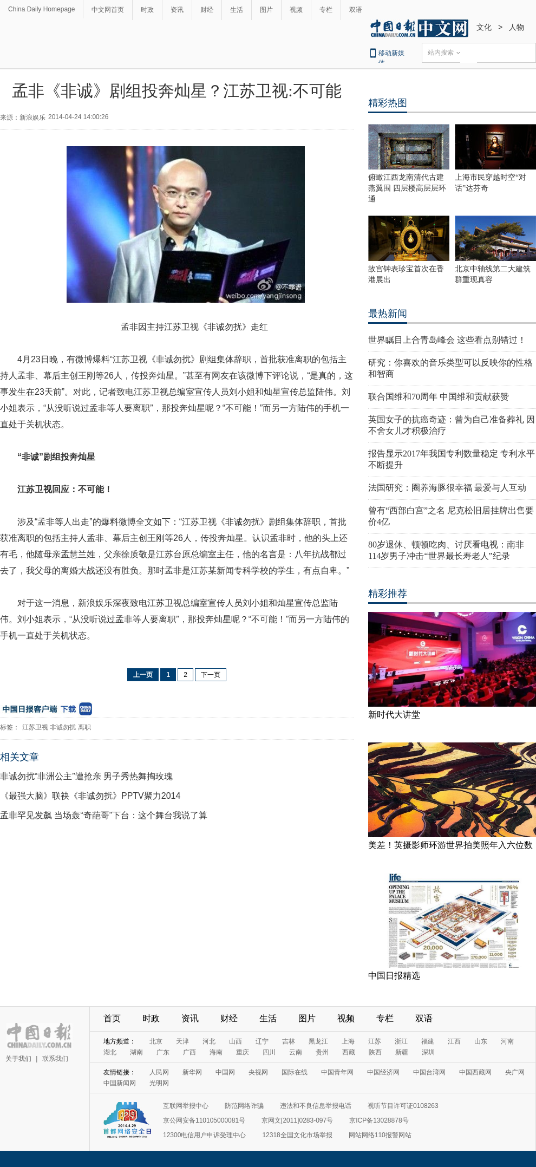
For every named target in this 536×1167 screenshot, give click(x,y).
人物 (516, 27)
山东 (480, 1041)
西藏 (348, 1052)
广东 (162, 1052)
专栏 (325, 10)
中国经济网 (383, 1072)
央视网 (258, 1072)
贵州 (322, 1052)
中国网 (225, 1072)
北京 (155, 1041)
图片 (266, 10)
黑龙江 (318, 1041)
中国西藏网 (475, 1072)
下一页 (210, 675)
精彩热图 (387, 102)
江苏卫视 (35, 727)
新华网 (192, 1072)
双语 (355, 10)
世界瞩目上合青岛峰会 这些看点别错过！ (447, 339)
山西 (235, 1041)
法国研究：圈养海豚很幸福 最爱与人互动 (447, 487)
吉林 (288, 1041)
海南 (216, 1052)
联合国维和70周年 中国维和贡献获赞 (438, 396)
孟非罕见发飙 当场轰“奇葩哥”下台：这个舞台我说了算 (103, 815)
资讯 (177, 10)
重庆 (242, 1052)
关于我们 (18, 1058)
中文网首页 (107, 10)
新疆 (401, 1052)
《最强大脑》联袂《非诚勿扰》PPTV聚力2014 (90, 795)
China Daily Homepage (41, 9)
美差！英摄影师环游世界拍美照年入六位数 (450, 845)
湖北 (109, 1052)
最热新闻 (387, 313)
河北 (208, 1041)
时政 (147, 10)
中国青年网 (337, 1072)
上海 (348, 1041)
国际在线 (295, 1072)
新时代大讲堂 (394, 714)
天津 (182, 1041)
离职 (84, 727)
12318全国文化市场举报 (297, 1135)
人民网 (159, 1072)
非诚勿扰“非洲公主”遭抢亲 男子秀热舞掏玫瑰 (86, 776)
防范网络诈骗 (244, 1106)
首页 (112, 1018)
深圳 (428, 1052)
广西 (189, 1052)
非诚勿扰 (63, 727)
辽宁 (262, 1041)
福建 (427, 1041)
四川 (269, 1052)
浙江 (401, 1041)
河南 (507, 1041)
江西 (454, 1041)
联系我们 (55, 1058)
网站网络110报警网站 (380, 1135)
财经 (206, 10)
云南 (295, 1052)
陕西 (375, 1052)
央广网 (515, 1072)
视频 (296, 10)
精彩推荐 (387, 593)
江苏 (374, 1041)
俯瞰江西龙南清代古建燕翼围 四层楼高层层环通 (407, 188)
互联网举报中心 (185, 1106)
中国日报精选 (394, 975)
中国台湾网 (429, 1072)
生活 (236, 10)
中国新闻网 (119, 1083)
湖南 (136, 1052)
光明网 (159, 1083)
